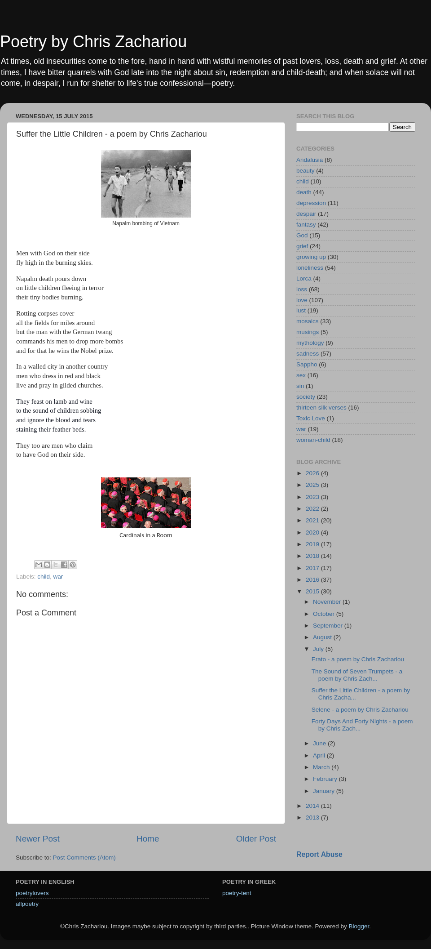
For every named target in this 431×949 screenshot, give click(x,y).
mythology (310, 342)
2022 (313, 508)
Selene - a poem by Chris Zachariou (360, 709)
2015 (313, 591)
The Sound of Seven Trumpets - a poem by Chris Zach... (357, 675)
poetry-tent (236, 893)
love (302, 300)
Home (147, 838)
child (43, 576)
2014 (313, 805)
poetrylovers (32, 893)
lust (301, 310)
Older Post (256, 838)
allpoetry (27, 903)
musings (307, 332)
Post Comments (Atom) (84, 857)
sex (301, 375)
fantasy (306, 224)
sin (300, 386)
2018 (313, 555)
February (326, 778)
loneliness (309, 267)
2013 (313, 817)
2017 (313, 568)
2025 (313, 484)
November (328, 601)
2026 (313, 473)
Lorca (304, 278)
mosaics (307, 321)
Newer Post (38, 838)
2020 (313, 532)
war (58, 576)
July (319, 649)
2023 (313, 497)
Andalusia (309, 159)
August (323, 637)
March (322, 767)
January (324, 791)
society (305, 396)
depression (311, 203)
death (304, 192)
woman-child (313, 440)
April (320, 755)
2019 (313, 544)
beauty (305, 170)
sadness (307, 353)
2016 (313, 579)
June (320, 743)
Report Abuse (319, 854)
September (328, 625)
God (302, 235)
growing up (311, 257)
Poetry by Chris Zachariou (93, 41)
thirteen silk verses (321, 407)
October (324, 613)
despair (306, 213)
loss (301, 289)
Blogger (358, 926)
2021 (313, 520)
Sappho (306, 364)
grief (302, 246)
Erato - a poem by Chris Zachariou (358, 659)
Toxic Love (310, 418)
